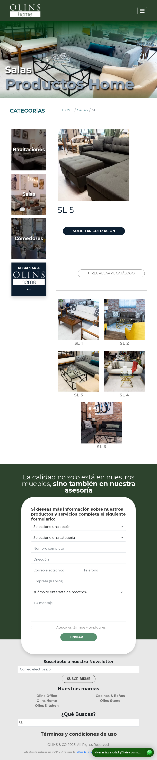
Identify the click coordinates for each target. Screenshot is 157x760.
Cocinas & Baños (110, 696)
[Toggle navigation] (142, 10)
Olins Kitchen (47, 706)
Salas (82, 110)
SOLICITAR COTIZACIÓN (94, 231)
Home (67, 110)
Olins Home (47, 701)
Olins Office (46, 696)
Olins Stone (110, 701)
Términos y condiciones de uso (78, 734)
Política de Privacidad (86, 752)
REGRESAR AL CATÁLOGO (111, 273)
